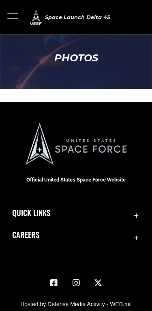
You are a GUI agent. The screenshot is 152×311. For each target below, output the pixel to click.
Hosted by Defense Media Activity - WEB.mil (76, 304)
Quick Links (31, 212)
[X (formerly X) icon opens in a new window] (98, 283)
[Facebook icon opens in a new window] (54, 283)
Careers (25, 234)
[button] (13, 17)
